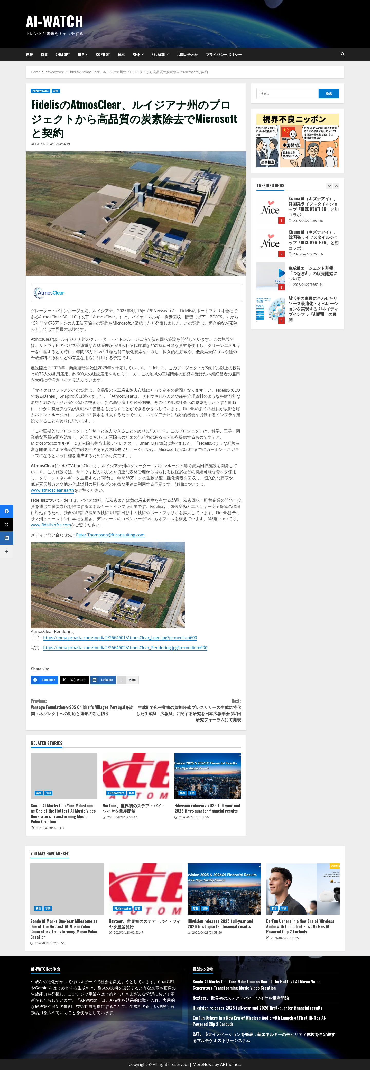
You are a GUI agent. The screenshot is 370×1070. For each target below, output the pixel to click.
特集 (44, 54)
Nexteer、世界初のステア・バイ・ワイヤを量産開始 (136, 776)
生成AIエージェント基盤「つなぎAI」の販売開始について (270, 276)
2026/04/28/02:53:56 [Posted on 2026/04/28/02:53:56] (50, 828)
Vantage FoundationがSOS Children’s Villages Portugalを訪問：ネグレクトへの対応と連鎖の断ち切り (83, 707)
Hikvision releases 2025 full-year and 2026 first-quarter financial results (207, 776)
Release (158, 54)
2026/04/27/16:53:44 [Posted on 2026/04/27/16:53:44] (308, 284)
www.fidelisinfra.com (51, 525)
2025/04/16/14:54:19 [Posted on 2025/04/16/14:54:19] (55, 144)
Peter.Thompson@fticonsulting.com (110, 535)
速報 (29, 54)
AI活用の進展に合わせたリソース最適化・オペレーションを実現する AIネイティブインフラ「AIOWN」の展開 (270, 310)
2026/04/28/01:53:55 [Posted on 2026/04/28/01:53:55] (286, 938)
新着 (55, 91)
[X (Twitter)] (74, 680)
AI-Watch (55, 20)
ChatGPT (62, 54)
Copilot (103, 54)
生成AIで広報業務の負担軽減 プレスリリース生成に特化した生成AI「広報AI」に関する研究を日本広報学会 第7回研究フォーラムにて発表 (188, 710)
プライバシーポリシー (224, 54)
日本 (121, 54)
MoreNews (203, 1064)
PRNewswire (40, 91)
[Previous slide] (329, 186)
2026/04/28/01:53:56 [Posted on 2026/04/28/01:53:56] (194, 817)
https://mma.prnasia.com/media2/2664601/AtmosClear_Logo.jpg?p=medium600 (120, 637)
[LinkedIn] (103, 680)
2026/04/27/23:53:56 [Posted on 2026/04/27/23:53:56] (308, 221)
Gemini (83, 54)
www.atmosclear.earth (52, 490)
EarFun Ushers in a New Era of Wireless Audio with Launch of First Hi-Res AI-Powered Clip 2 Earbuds (303, 889)
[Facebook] (44, 680)
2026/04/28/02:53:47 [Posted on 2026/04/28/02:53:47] (122, 817)
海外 (136, 54)
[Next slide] (336, 186)
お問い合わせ (187, 54)
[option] (298, 212)
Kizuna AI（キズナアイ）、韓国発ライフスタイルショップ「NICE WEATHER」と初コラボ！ (270, 209)
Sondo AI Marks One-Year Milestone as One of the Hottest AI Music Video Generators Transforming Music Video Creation (64, 776)
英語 (48, 793)
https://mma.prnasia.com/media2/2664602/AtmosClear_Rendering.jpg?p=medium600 (125, 647)
